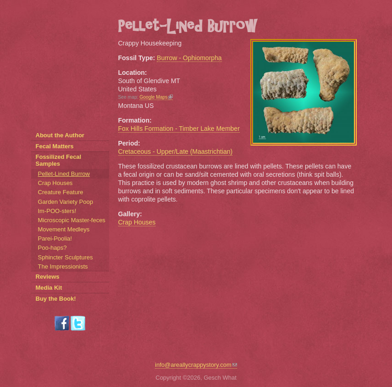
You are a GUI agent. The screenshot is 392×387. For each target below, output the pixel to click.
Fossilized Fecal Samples (59, 160)
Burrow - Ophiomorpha (189, 58)
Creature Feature (60, 192)
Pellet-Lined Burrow (64, 173)
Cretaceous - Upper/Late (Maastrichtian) (175, 151)
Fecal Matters (55, 146)
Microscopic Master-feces (71, 220)
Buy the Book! (56, 298)
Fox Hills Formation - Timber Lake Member (179, 128)
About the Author (60, 135)
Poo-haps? (52, 247)
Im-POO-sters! (57, 211)
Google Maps (156, 97)
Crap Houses (137, 222)
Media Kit (49, 287)
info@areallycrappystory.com (196, 364)
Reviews (48, 276)
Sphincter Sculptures (65, 257)
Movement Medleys (64, 229)
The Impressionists (63, 266)
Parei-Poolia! (55, 238)
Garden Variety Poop (65, 201)
